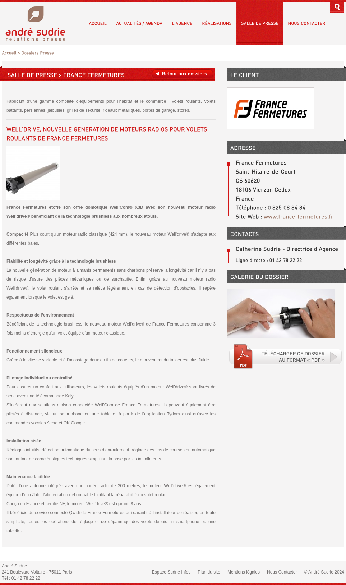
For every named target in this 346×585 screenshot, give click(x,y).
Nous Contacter (282, 572)
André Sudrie (39, 23)
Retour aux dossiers (182, 73)
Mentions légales (243, 572)
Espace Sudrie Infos (171, 572)
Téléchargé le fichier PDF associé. (285, 356)
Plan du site (209, 572)
